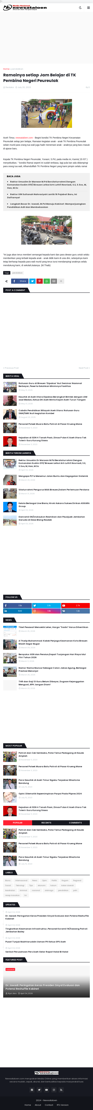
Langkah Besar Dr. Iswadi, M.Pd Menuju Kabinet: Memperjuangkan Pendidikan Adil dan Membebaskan (46, 205)
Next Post (83, 367)
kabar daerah (67, 885)
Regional (77, 880)
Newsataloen (50, 1100)
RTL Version (63, 1104)
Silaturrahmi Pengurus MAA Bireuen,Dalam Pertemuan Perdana (54, 489)
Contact (49, 1104)
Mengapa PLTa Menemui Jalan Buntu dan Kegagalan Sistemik (53, 476)
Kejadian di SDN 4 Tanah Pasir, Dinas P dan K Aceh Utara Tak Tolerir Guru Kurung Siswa (52, 439)
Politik (54, 880)
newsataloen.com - (25, 137)
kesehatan (10, 890)
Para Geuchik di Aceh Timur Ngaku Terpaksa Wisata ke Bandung (49, 781)
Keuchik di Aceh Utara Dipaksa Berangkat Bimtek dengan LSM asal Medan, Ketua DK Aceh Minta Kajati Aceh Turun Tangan (53, 398)
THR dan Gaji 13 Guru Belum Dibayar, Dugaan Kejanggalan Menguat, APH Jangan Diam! (51, 683)
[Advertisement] (46, 37)
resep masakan (12, 895)
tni (25, 895)
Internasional (21, 880)
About (38, 1104)
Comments (75, 822)
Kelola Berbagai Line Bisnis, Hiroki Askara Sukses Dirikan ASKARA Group (54, 505)
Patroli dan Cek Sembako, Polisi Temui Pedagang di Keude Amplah (51, 754)
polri (75, 890)
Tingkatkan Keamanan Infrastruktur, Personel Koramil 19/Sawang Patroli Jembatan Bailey (46, 930)
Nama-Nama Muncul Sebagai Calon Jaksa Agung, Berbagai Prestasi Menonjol (52, 669)
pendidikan (17, 68)
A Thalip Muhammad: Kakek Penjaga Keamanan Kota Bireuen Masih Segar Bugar (53, 642)
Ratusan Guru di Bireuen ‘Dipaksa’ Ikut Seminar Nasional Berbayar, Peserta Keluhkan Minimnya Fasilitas (50, 385)
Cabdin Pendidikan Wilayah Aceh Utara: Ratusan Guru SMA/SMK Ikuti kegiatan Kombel (49, 412)
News (34, 880)
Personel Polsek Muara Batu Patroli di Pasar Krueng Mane (50, 424)
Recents (46, 822)
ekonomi (41, 885)
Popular (17, 822)
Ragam (65, 880)
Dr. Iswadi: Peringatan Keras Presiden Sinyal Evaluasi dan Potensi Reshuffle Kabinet (47, 917)
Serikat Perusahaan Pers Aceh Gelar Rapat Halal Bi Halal (36, 951)
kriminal (23, 890)
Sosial (8, 885)
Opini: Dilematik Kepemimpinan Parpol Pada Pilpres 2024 (50, 793)
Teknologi (20, 885)
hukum (53, 885)
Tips (31, 885)
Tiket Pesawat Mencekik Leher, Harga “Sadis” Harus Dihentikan (53, 627)
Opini (44, 880)
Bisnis (7, 880)
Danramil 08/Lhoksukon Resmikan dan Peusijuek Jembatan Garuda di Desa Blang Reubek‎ (52, 518)
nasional (36, 890)
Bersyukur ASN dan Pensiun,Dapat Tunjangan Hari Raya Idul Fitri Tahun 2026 (52, 656)
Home (6, 68)
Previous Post (12, 367)
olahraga (49, 890)
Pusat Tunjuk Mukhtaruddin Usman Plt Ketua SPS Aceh (35, 941)
